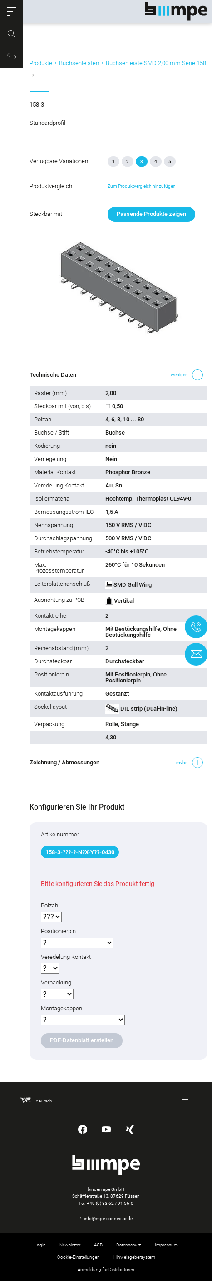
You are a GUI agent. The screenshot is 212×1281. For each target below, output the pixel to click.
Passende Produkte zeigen (151, 213)
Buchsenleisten (79, 63)
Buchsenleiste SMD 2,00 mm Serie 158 (156, 63)
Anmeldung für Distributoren (106, 1269)
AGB (98, 1244)
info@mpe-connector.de (108, 1218)
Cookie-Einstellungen (78, 1257)
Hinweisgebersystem (134, 1257)
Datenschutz (128, 1244)
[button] (11, 11)
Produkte (41, 63)
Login (40, 1244)
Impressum (166, 1244)
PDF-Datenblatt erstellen (81, 1040)
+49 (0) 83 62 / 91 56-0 (110, 1203)
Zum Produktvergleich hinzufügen (142, 186)
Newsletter (69, 1244)
